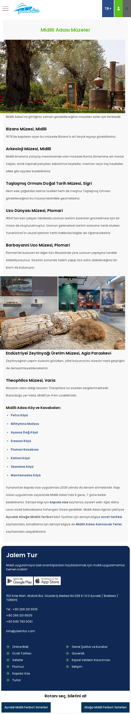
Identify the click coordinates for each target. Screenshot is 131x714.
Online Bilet (20, 647)
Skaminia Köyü (22, 467)
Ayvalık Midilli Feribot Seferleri (26, 707)
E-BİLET (127, 8)
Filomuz (18, 667)
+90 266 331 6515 (25, 609)
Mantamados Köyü (26, 475)
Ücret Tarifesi (21, 653)
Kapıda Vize (21, 673)
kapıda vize (59, 502)
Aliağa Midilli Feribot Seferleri (105, 707)
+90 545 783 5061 (19, 621)
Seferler (17, 660)
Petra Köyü (19, 415)
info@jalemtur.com (20, 631)
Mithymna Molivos (25, 424)
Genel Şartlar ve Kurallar (89, 647)
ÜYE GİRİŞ (118, 8)
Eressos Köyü (21, 441)
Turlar (16, 680)
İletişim (77, 667)
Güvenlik (78, 653)
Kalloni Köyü (20, 458)
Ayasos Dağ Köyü (24, 432)
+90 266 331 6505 (19, 615)
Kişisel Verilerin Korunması (91, 660)
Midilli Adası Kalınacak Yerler (99, 524)
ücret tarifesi (111, 517)
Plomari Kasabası (25, 449)
